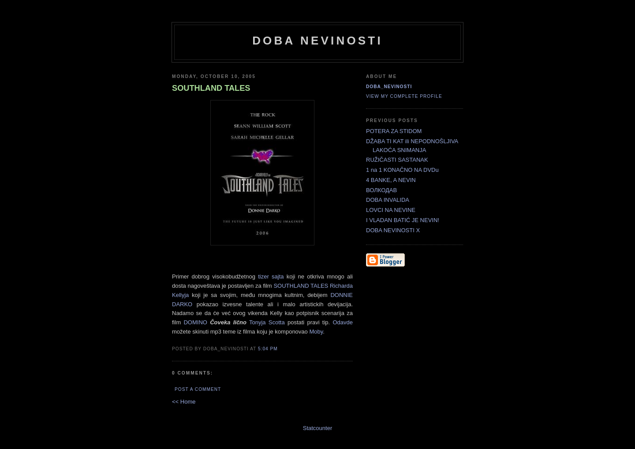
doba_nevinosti (389, 86)
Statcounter (317, 428)
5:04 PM (268, 348)
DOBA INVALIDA (387, 200)
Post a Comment (198, 389)
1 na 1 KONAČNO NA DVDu (402, 170)
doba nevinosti (317, 40)
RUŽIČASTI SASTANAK (397, 159)
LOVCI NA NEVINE (390, 210)
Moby (316, 331)
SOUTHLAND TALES (300, 285)
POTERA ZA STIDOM (394, 131)
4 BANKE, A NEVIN (391, 180)
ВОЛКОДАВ (381, 190)
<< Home (183, 401)
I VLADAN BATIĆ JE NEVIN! (402, 220)
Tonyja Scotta (268, 322)
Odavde (342, 322)
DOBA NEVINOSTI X (393, 230)
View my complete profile (404, 96)
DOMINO (195, 322)
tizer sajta (272, 276)
